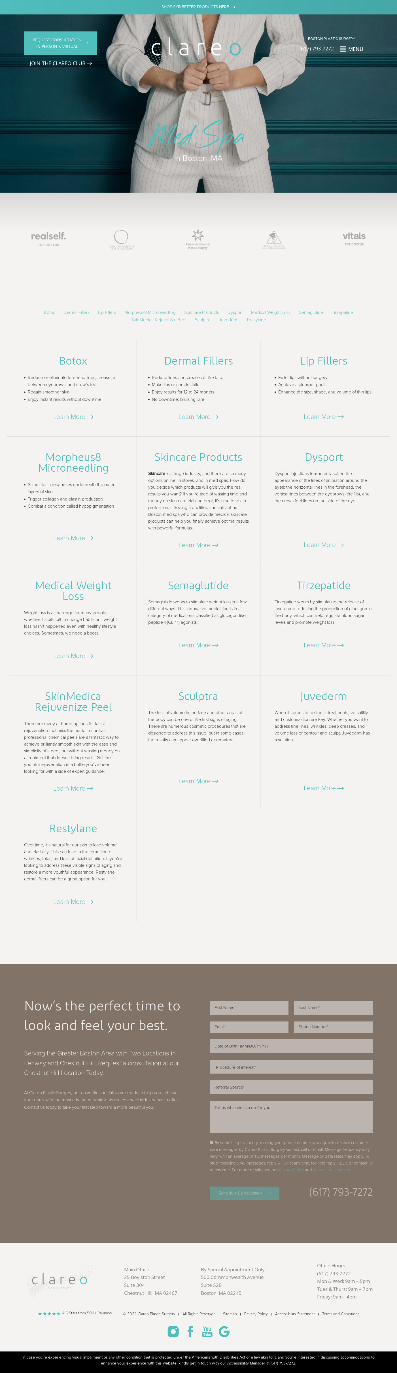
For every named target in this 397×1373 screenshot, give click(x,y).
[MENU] (342, 49)
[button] (73, 417)
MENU (355, 49)
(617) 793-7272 (283, 1363)
